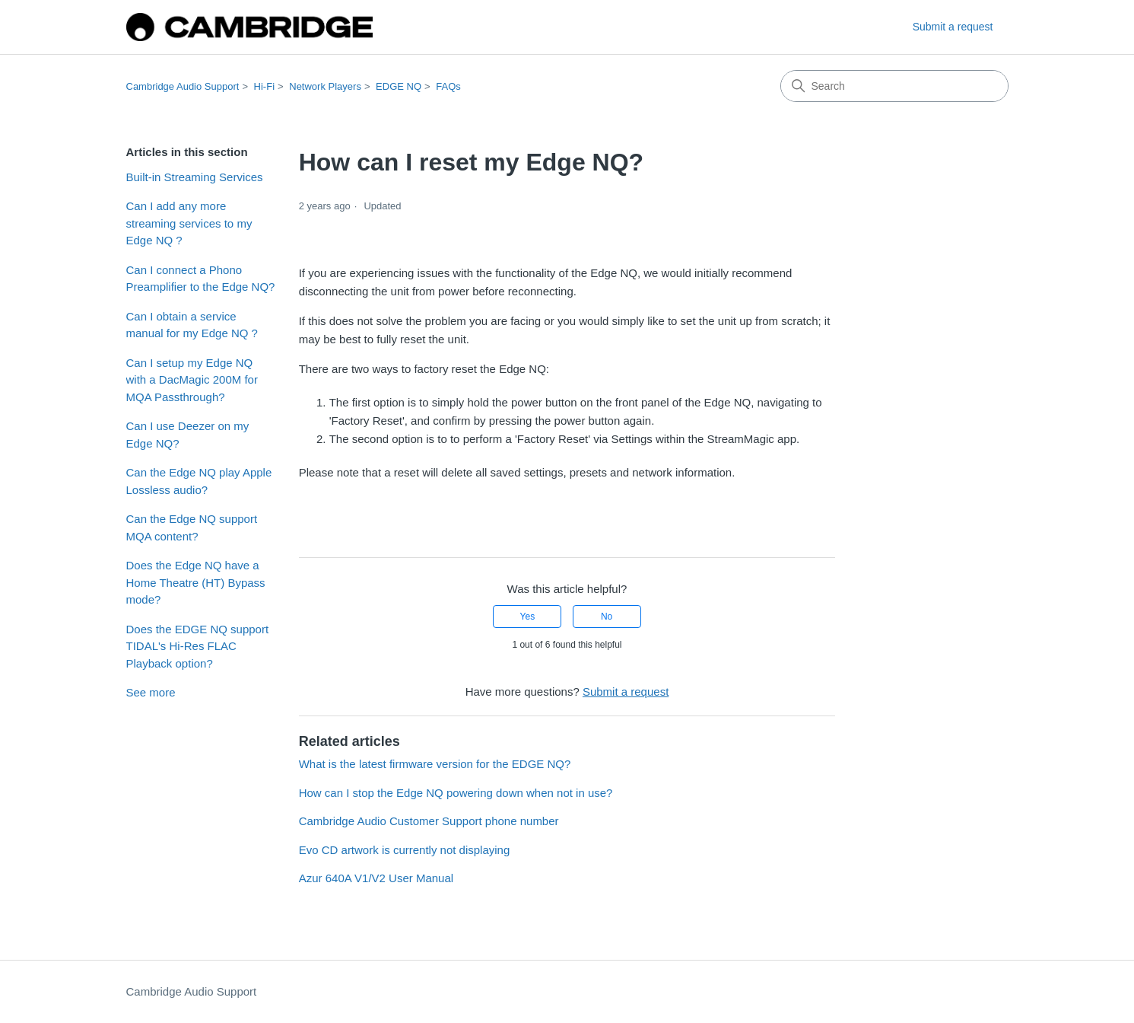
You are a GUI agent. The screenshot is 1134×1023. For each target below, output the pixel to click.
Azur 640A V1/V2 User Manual (376, 878)
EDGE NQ (398, 86)
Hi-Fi (264, 86)
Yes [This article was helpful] (527, 616)
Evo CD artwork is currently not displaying (404, 849)
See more (151, 692)
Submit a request (953, 27)
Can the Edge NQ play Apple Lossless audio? (199, 481)
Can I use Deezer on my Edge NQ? (187, 434)
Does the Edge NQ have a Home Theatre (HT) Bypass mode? (195, 582)
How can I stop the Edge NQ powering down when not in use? (456, 792)
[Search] (894, 86)
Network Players (325, 86)
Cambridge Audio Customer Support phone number (429, 820)
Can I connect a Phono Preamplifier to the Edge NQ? (200, 278)
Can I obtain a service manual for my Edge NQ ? (192, 325)
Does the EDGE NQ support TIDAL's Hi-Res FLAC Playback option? (197, 646)
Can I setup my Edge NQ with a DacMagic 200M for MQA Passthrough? (192, 379)
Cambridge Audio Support (183, 86)
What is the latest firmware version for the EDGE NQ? (435, 763)
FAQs (448, 86)
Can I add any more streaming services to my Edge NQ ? (189, 223)
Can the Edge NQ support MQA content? (192, 527)
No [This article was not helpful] (606, 616)
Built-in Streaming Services (194, 176)
